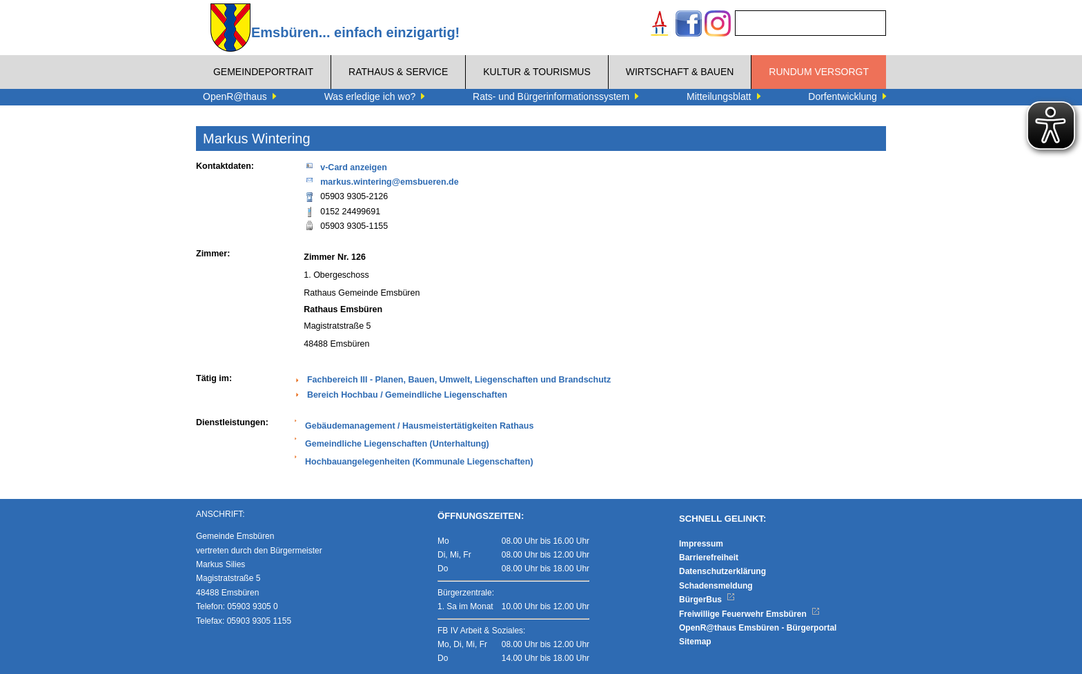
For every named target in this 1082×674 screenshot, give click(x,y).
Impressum (701, 544)
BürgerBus (707, 599)
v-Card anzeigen (345, 166)
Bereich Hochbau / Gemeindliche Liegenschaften (407, 395)
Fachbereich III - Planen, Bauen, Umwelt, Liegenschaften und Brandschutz (459, 380)
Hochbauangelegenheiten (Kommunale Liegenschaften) (419, 462)
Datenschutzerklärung (722, 571)
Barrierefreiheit (708, 557)
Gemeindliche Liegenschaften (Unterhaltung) (397, 444)
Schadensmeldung (716, 586)
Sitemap (695, 641)
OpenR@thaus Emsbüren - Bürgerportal (757, 628)
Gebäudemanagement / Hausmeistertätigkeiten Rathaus (419, 426)
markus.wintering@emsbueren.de (381, 181)
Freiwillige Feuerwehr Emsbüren (749, 614)
